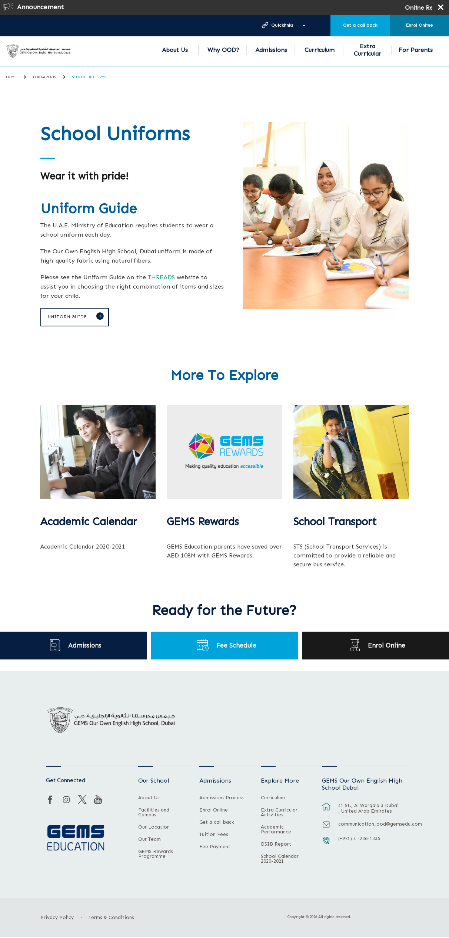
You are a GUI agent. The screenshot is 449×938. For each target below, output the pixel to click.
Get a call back (360, 25)
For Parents (416, 49)
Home (11, 77)
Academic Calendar (88, 522)
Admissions (271, 49)
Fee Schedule (236, 646)
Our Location (154, 827)
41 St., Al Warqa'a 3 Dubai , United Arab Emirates (368, 808)
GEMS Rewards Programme (155, 855)
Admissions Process (221, 798)
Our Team (149, 840)
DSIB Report (276, 845)
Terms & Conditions (111, 918)
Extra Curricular (367, 50)
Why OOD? (223, 49)
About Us (175, 49)
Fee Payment (214, 847)
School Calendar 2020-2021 (280, 860)
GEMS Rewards (203, 522)
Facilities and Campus (153, 813)
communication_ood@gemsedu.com (369, 824)
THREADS (161, 277)
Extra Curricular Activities (279, 813)
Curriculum (320, 49)
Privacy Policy (57, 918)
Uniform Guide (69, 317)
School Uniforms (89, 77)
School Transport (335, 522)
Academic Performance (276, 830)
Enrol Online (419, 25)
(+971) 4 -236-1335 (359, 839)
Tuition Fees (213, 835)
